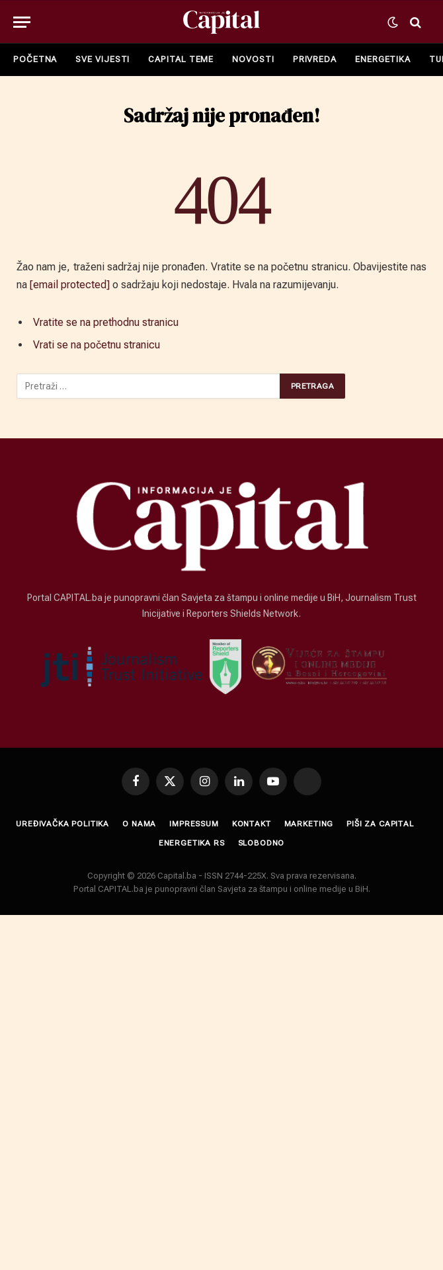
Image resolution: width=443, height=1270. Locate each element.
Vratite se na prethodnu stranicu (106, 322)
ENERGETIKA (383, 59)
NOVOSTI (253, 59)
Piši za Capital (380, 823)
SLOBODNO (261, 843)
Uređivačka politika (62, 823)
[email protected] (70, 284)
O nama (139, 823)
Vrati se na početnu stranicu (96, 344)
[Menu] (21, 22)
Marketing (309, 823)
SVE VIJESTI (102, 59)
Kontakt (251, 823)
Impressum (194, 823)
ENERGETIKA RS (192, 843)
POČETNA (35, 59)
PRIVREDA (315, 59)
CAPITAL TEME (181, 59)
